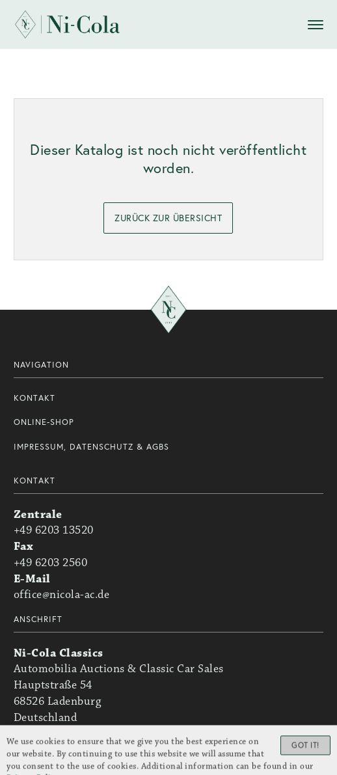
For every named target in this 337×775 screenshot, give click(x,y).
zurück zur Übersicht (168, 217)
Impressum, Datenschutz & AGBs (91, 446)
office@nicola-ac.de (62, 595)
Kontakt (34, 397)
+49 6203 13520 (54, 530)
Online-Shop (44, 422)
